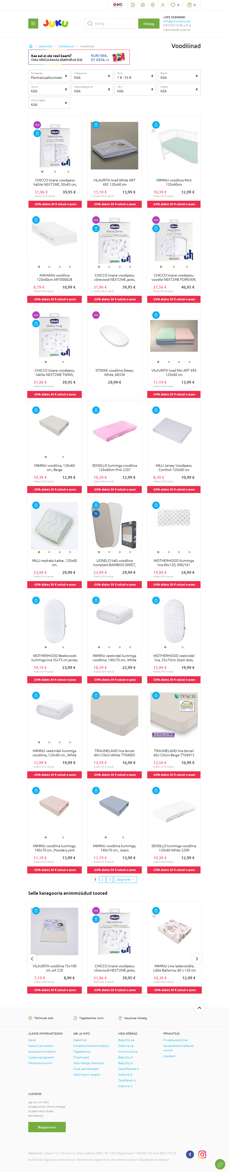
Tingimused (81, 1057)
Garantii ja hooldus (40, 1046)
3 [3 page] (110, 879)
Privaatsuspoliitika (175, 1040)
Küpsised (169, 1056)
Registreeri (47, 1127)
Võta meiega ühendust (88, 1063)
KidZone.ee (126, 1046)
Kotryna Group (128, 1051)
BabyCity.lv (125, 1063)
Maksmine (80, 1040)
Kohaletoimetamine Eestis (91, 1046)
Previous (32, 959)
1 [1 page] (95, 879)
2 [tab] (55, 172)
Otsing (149, 24)
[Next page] (125, 879)
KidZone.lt (125, 1074)
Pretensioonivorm (40, 1063)
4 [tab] (70, 267)
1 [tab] (42, 172)
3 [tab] (68, 172)
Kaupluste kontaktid (42, 1051)
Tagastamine (81, 1051)
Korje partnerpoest (86, 1069)
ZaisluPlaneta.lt (128, 1069)
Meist (32, 1040)
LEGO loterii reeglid (86, 1074)
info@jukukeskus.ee (176, 21)
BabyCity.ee (126, 1040)
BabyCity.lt (125, 1057)
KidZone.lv (125, 1086)
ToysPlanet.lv (127, 1080)
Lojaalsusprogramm (41, 1057)
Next (197, 959)
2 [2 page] (103, 879)
